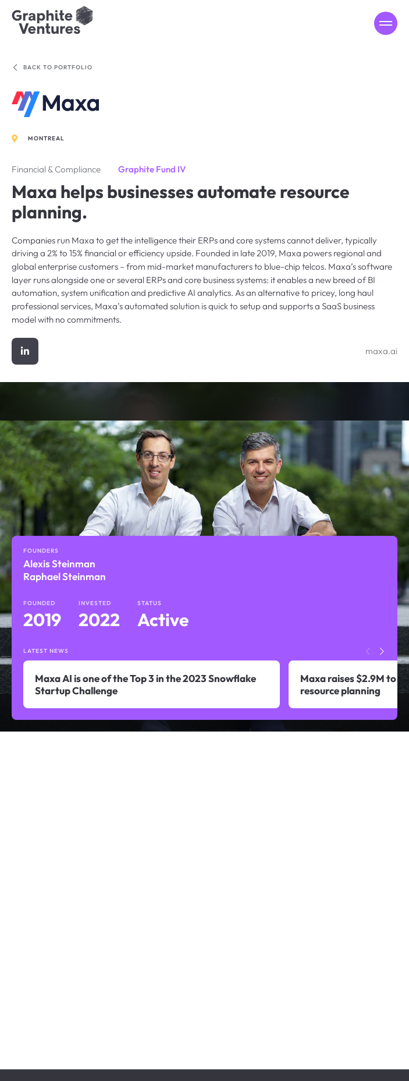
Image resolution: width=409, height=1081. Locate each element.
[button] (382, 652)
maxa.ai (381, 350)
